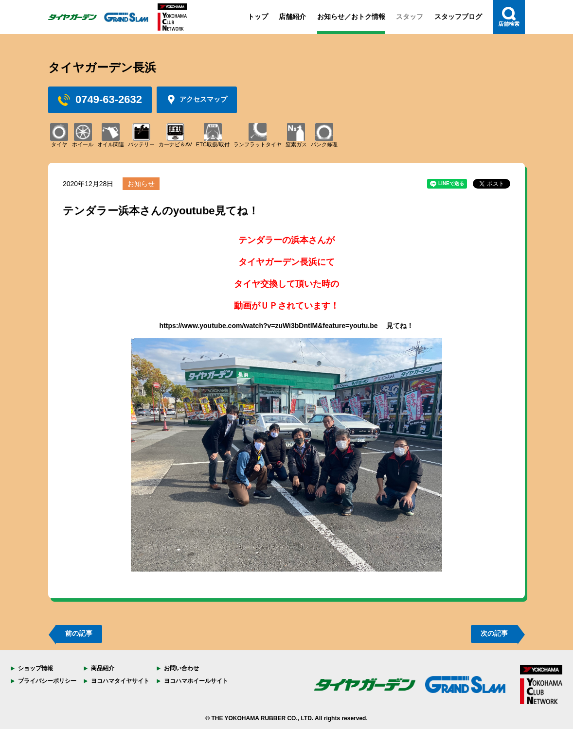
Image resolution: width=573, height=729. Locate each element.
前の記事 (78, 633)
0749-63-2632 (100, 99)
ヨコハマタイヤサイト (120, 680)
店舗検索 (508, 17)
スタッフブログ (458, 16)
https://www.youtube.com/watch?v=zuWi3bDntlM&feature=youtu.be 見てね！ (287, 326)
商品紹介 (102, 668)
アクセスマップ (196, 99)
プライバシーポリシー (47, 680)
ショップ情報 (35, 668)
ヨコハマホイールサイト (196, 680)
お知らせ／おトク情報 (351, 16)
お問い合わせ (181, 668)
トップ (258, 16)
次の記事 (494, 633)
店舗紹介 (292, 16)
